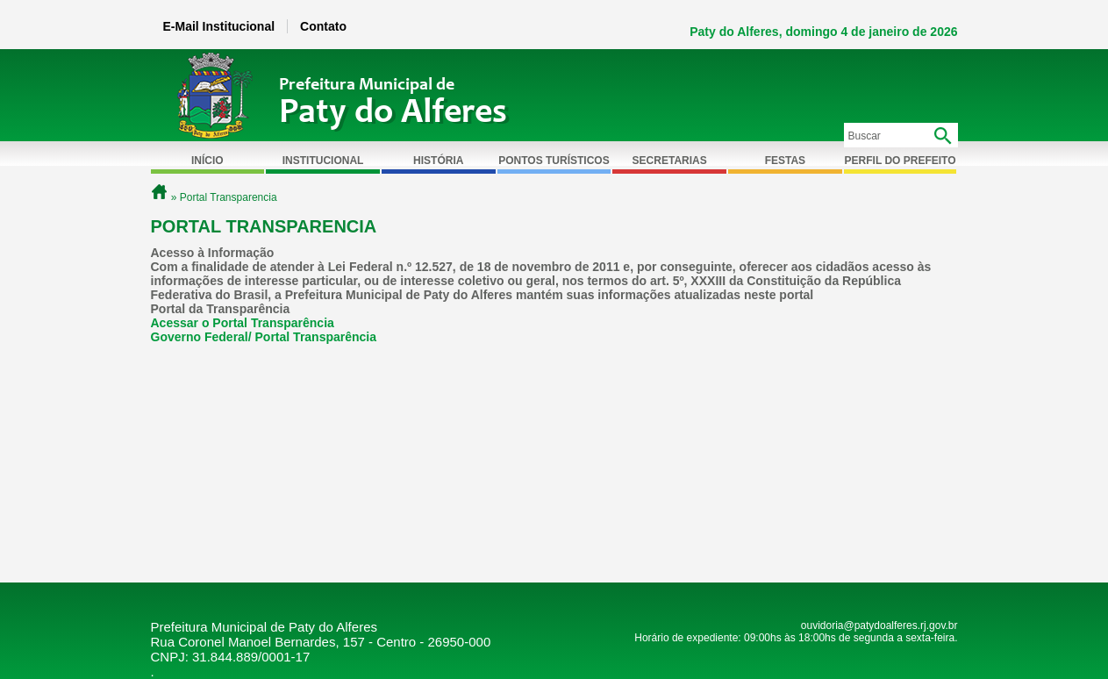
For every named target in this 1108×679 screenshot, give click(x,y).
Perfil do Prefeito (900, 160)
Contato (323, 26)
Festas (785, 160)
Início (207, 160)
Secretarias (670, 160)
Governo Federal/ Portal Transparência (264, 337)
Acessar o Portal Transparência (242, 323)
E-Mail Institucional (219, 26)
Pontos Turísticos (553, 160)
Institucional (323, 160)
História (438, 160)
